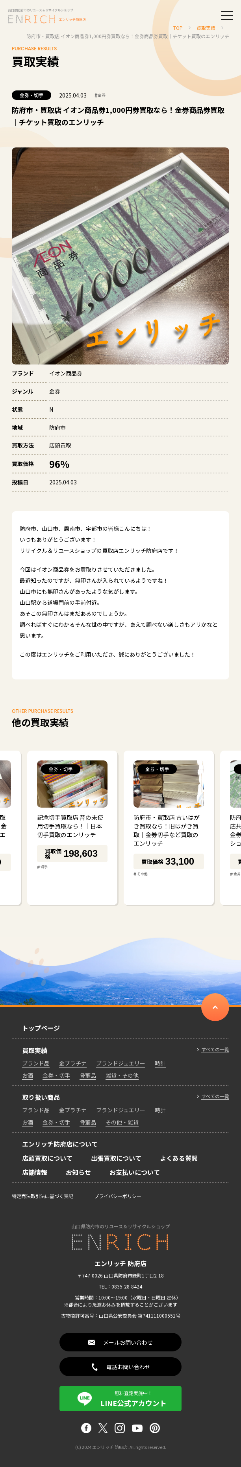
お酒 (27, 1075)
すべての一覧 (215, 1049)
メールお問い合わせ (128, 1342)
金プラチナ (73, 1063)
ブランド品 (36, 1063)
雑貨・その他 (122, 1075)
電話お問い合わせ (128, 1367)
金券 (100, 95)
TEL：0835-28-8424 (120, 1286)
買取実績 (34, 1050)
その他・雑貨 (122, 1122)
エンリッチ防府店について (60, 1144)
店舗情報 (34, 1172)
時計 (160, 1063)
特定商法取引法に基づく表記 (42, 1196)
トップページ (41, 1028)
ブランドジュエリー (120, 1063)
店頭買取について (47, 1158)
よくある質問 (179, 1158)
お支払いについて (134, 1172)
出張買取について (116, 1158)
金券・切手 (31, 95)
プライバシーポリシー (117, 1196)
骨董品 (88, 1075)
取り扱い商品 (41, 1097)
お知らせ (78, 1172)
